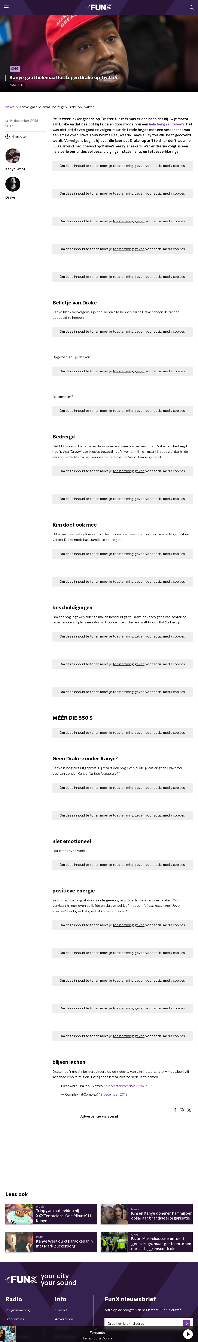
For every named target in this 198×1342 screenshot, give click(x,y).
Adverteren (64, 1319)
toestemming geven (128, 165)
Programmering (17, 1310)
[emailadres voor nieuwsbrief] (148, 1324)
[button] (188, 1334)
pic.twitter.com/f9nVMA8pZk (129, 1086)
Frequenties (14, 1319)
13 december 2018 (113, 1094)
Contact (61, 1310)
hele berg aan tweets (167, 124)
